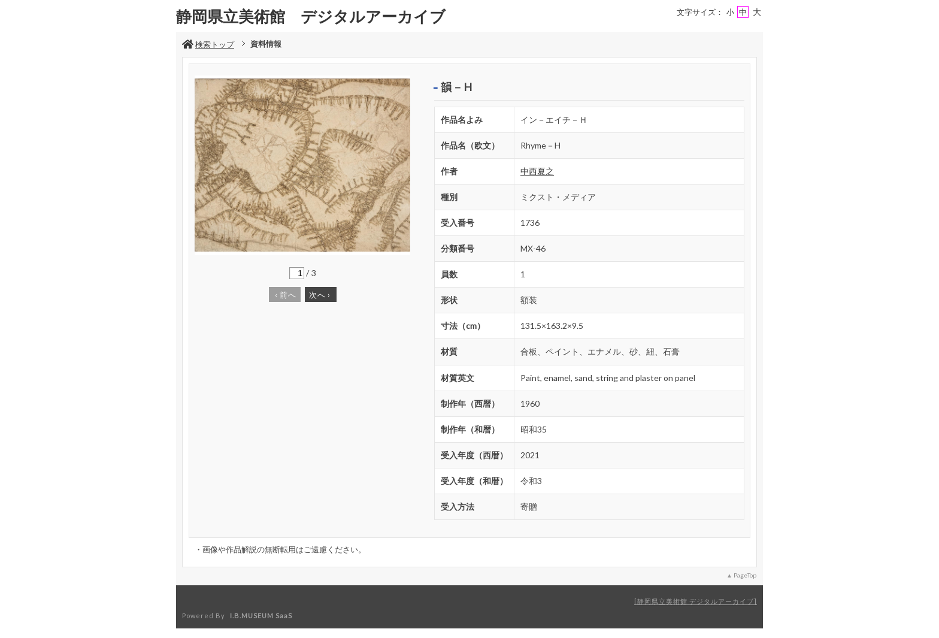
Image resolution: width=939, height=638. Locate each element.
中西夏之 (537, 171)
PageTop (745, 575)
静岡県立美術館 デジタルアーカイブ (695, 601)
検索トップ (208, 44)
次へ (320, 295)
